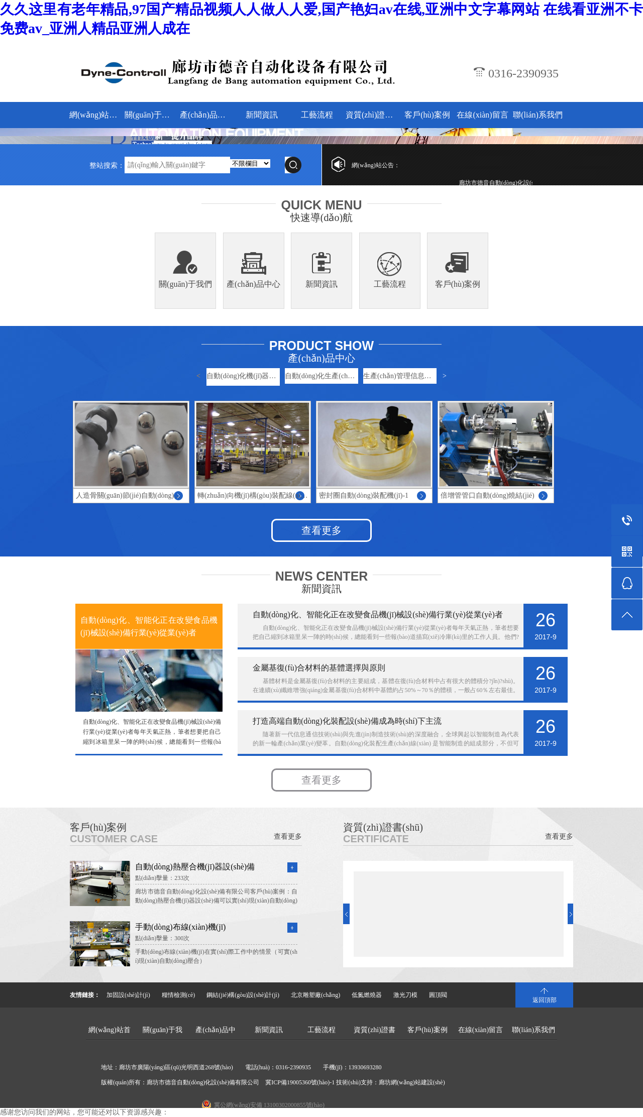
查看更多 (321, 530)
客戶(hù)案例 (427, 114)
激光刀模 (405, 994)
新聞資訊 (262, 114)
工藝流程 (317, 114)
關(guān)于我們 (151, 114)
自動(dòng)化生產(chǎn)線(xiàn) (321, 376)
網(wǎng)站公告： (376, 165)
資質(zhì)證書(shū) (372, 114)
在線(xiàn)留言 (482, 114)
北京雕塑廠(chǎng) (315, 994)
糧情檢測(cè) (178, 994)
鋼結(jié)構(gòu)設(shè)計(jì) (242, 994)
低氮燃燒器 (367, 994)
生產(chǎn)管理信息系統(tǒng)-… (400, 376)
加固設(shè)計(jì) (128, 994)
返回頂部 (544, 999)
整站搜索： (107, 165)
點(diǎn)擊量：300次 (162, 938)
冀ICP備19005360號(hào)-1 (300, 1082)
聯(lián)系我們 (538, 114)
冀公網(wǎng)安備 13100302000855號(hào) (269, 1104)
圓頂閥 (438, 994)
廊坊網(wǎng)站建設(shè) (412, 1082)
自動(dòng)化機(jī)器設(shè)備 (243, 376)
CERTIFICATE (376, 838)
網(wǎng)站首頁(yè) (95, 114)
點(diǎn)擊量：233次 (162, 877)
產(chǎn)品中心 (206, 114)
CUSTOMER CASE (114, 838)
